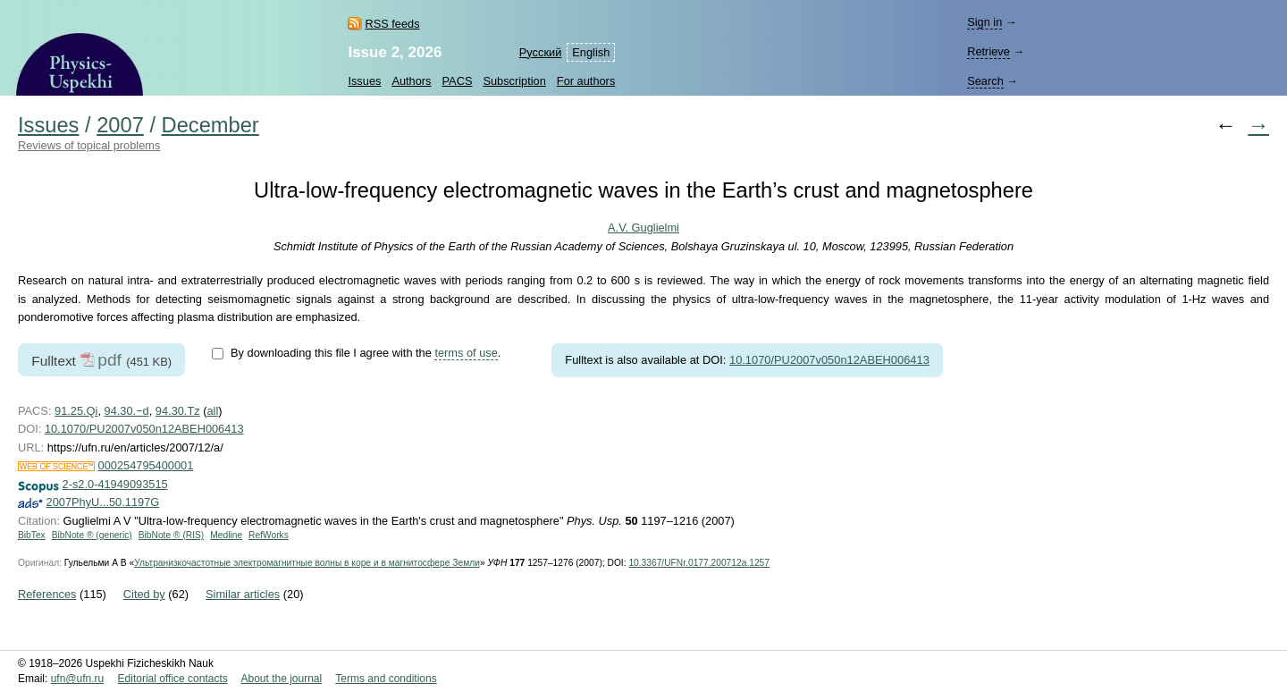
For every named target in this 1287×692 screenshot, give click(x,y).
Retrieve (988, 51)
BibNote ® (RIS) (172, 535)
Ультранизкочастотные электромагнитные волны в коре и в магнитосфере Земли (307, 563)
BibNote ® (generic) (92, 535)
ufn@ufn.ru (78, 678)
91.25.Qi (76, 411)
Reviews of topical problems (89, 145)
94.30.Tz (178, 411)
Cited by (144, 594)
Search (985, 81)
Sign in (984, 22)
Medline (226, 535)
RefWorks (268, 535)
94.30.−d (127, 411)
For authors (586, 81)
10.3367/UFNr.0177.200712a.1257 (699, 563)
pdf (109, 359)
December (210, 125)
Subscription (514, 81)
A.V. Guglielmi (643, 227)
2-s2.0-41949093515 (115, 484)
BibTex (32, 535)
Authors (411, 81)
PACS (457, 81)
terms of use (465, 352)
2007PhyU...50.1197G (103, 502)
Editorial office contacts (173, 678)
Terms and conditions (385, 678)
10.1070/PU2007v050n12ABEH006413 (829, 360)
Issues (364, 81)
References (47, 594)
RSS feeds (392, 23)
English (591, 52)
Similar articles (243, 594)
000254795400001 (146, 465)
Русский (540, 52)
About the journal (281, 678)
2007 (120, 125)
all (212, 411)
